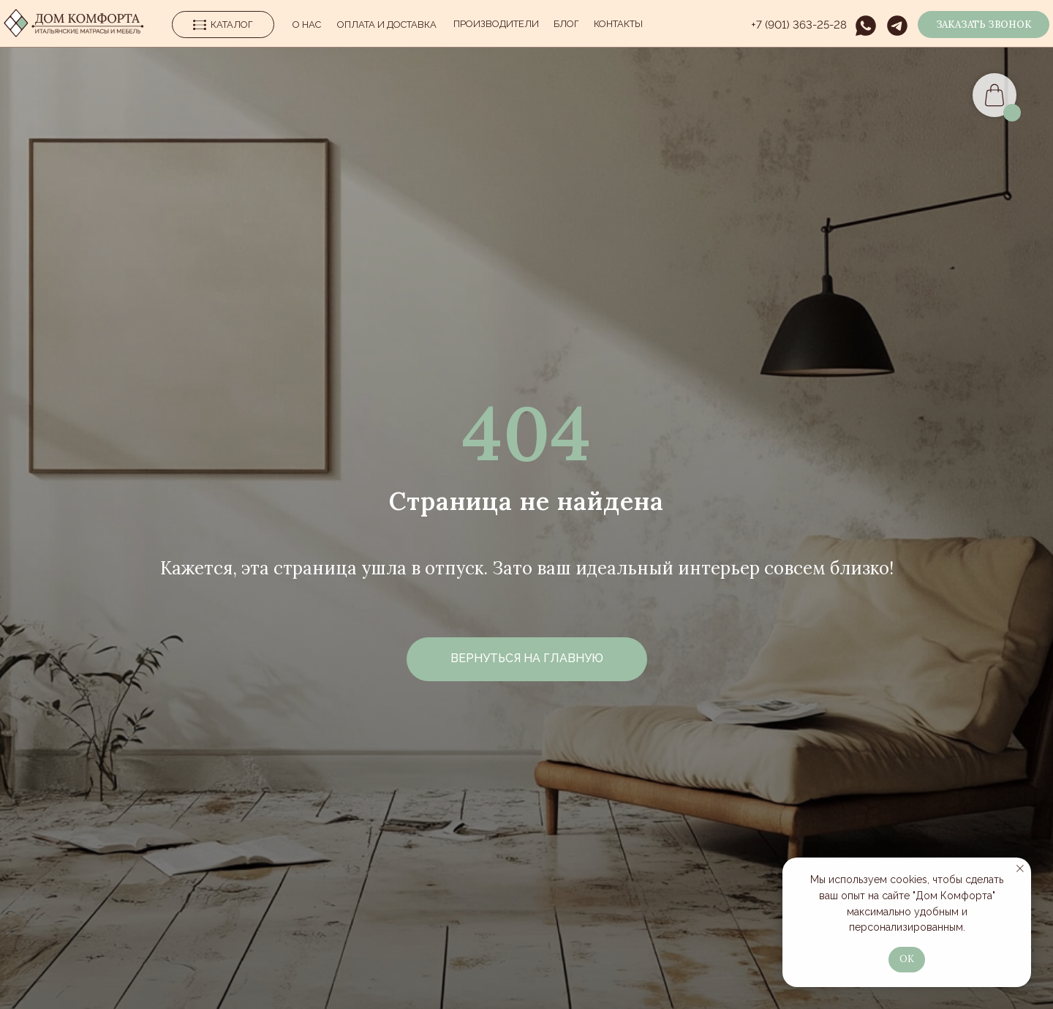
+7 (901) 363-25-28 (799, 24)
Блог (566, 23)
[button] (983, 24)
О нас (306, 24)
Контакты (618, 23)
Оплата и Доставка (387, 24)
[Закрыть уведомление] (1020, 868)
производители (496, 23)
